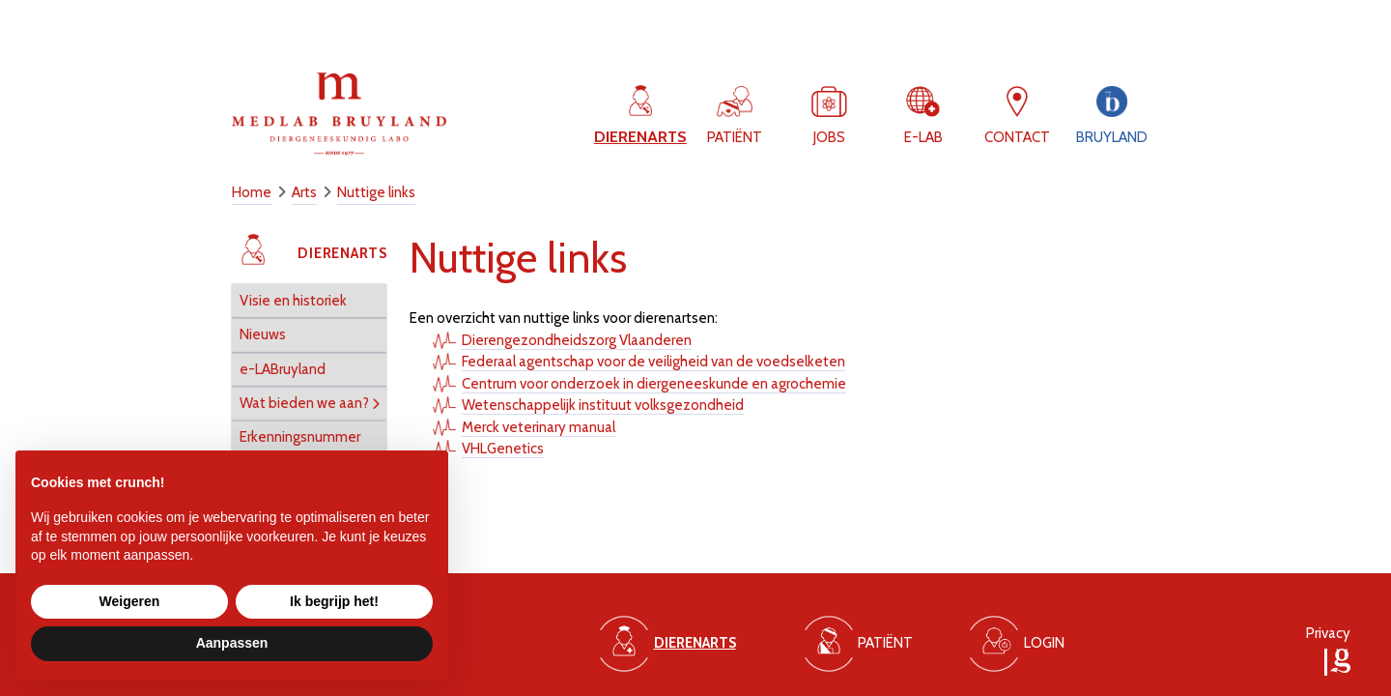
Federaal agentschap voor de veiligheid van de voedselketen (653, 361)
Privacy (1328, 633)
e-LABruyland (283, 369)
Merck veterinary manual (538, 427)
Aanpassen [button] (232, 643)
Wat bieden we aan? (304, 403)
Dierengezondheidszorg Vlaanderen (577, 340)
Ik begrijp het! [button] (334, 601)
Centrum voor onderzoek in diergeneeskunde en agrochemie (654, 383)
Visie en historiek (293, 300)
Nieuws (263, 334)
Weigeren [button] (129, 601)
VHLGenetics (503, 448)
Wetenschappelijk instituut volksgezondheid (603, 405)
